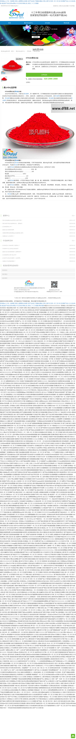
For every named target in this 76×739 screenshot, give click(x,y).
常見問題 (72, 6)
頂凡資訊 (47, 23)
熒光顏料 (26, 93)
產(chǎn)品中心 (28, 23)
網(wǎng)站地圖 (63, 6)
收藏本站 (55, 6)
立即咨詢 (36, 75)
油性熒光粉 (36, 51)
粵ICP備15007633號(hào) (31, 291)
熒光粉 (29, 51)
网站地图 (41, 305)
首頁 (9, 23)
